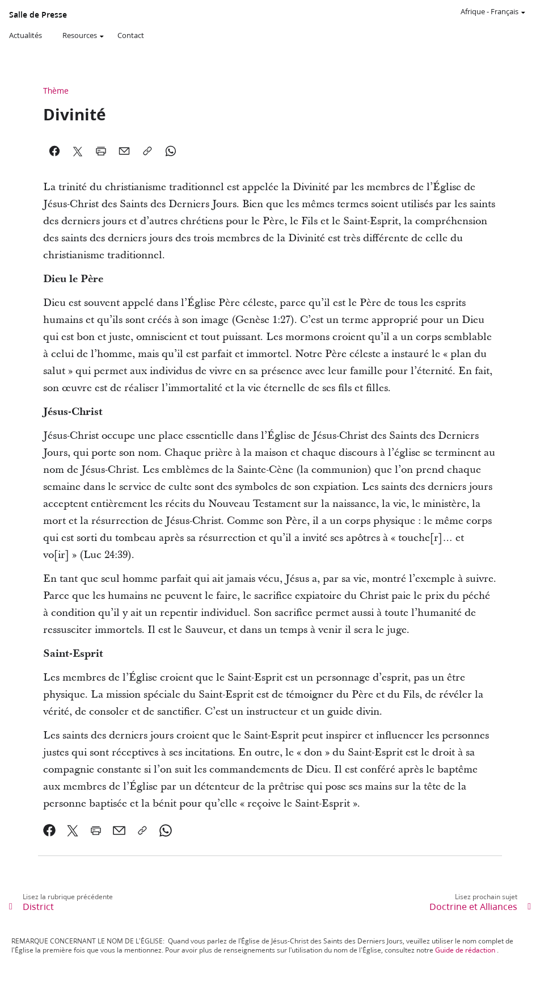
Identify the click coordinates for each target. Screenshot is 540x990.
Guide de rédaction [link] (465, 950)
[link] (49, 830)
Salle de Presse (38, 15)
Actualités (25, 35)
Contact (130, 35)
